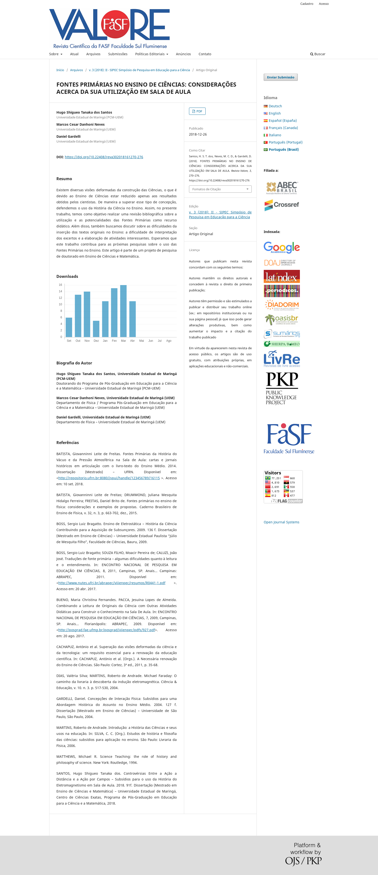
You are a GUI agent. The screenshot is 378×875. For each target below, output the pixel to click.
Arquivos (93, 54)
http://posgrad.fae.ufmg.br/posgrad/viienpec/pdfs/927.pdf (106, 630)
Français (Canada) (283, 127)
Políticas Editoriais (150, 54)
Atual (74, 54)
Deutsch (275, 106)
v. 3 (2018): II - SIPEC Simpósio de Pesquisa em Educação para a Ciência (139, 70)
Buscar (317, 54)
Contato (205, 54)
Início (60, 70)
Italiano (275, 135)
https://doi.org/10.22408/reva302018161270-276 (104, 157)
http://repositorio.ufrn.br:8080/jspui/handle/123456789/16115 (109, 478)
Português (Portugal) (286, 142)
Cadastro (306, 3)
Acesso (324, 3)
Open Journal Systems (281, 522)
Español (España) (283, 120)
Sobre (54, 54)
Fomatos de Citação (206, 189)
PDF (199, 111)
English (275, 113)
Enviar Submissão (280, 77)
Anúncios (183, 54)
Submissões (118, 54)
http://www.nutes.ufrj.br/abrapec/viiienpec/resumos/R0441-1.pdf (111, 583)
